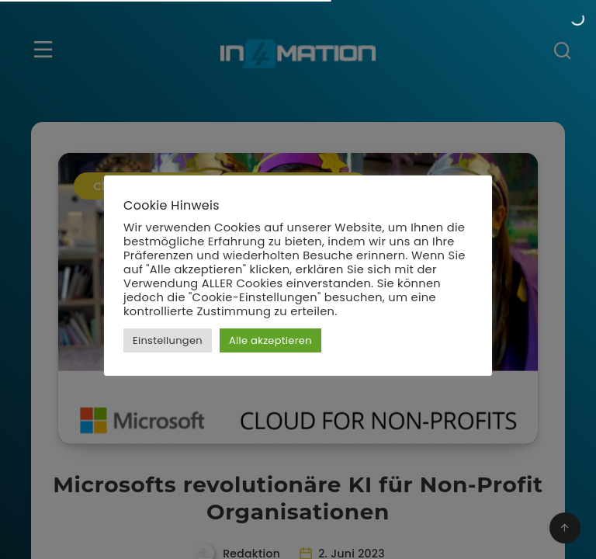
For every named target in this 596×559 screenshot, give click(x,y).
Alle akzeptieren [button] (270, 340)
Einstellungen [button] (168, 340)
